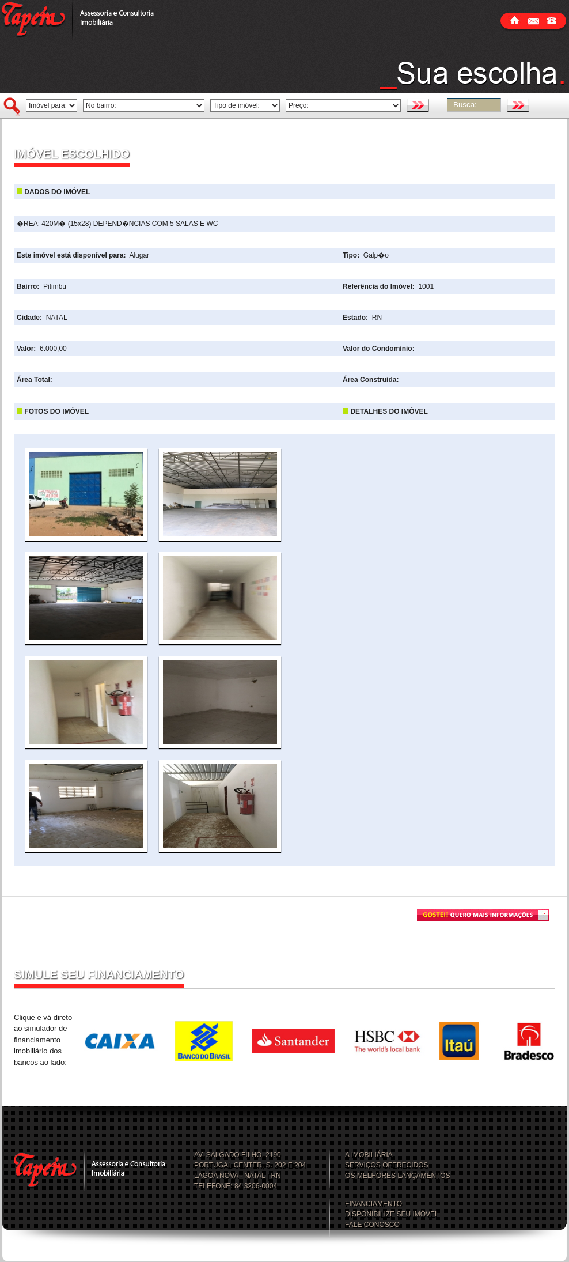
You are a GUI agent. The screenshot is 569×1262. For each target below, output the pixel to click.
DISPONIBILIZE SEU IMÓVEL (392, 1214)
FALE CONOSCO (372, 1225)
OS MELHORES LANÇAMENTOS (397, 1176)
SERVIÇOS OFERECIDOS (386, 1165)
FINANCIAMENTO (373, 1204)
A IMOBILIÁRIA (369, 1155)
